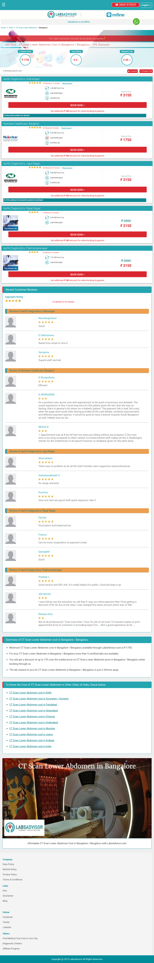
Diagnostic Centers (12, 943)
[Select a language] (146, 5)
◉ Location (132, 71)
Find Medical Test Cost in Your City (20, 938)
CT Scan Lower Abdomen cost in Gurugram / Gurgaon (39, 698)
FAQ (5, 890)
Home (3, 28)
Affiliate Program (11, 948)
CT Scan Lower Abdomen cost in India (30, 746)
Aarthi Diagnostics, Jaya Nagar (21, 163)
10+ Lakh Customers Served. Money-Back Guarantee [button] (77, 38)
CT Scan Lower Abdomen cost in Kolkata (31, 740)
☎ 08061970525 (125, 4)
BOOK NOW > (77, 105)
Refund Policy (9, 869)
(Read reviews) (67, 83)
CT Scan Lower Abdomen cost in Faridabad (33, 704)
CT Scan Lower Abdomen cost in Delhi (30, 692)
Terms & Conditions (12, 879)
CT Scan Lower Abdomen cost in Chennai (32, 716)
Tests (11, 28)
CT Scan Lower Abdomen (26, 28)
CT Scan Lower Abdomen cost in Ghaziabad (33, 710)
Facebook (8, 917)
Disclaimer (8, 895)
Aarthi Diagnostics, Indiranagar (21, 79)
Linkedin (7, 927)
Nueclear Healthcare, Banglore (21, 123)
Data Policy (8, 864)
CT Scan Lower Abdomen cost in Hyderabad (33, 722)
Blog (5, 901)
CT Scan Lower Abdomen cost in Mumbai (32, 728)
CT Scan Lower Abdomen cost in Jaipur (31, 734)
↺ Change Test (146, 71)
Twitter (6, 922)
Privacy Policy (10, 874)
